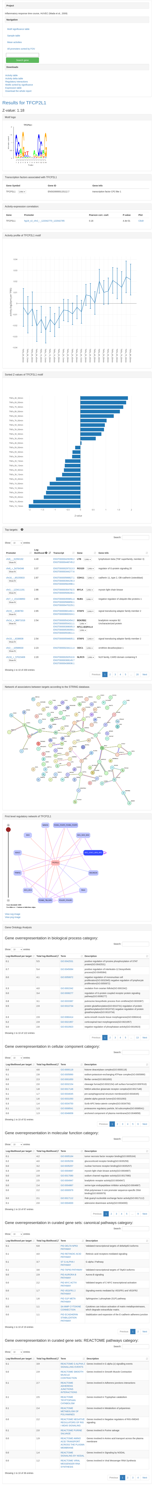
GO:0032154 (67, 1084)
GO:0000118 (67, 1069)
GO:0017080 (67, 1175)
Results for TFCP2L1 (24, 102)
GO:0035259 (67, 1161)
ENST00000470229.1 (63, 605)
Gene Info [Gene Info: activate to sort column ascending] (104, 553)
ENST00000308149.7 (63, 660)
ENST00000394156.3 (63, 581)
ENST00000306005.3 (63, 626)
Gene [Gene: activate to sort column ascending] (79, 553)
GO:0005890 (67, 1074)
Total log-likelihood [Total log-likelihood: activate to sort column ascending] (46, 956)
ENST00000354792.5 (63, 589)
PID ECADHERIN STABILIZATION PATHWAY (69, 1317)
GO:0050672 (67, 977)
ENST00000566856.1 (63, 602)
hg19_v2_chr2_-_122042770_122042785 (44, 221)
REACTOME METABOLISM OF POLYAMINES (70, 1411)
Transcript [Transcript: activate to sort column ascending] (58, 553)
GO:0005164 (67, 1156)
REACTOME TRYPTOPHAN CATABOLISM (68, 1400)
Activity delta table (14, 78)
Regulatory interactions (16, 81)
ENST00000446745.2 (63, 562)
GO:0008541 (67, 1108)
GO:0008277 (67, 993)
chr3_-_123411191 (15, 589)
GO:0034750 (67, 1103)
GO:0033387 (67, 1001)
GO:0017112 (67, 1198)
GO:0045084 (67, 969)
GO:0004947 (67, 1180)
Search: (131, 537)
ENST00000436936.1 (63, 663)
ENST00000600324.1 (63, 614)
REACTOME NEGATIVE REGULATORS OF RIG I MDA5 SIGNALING (73, 1422)
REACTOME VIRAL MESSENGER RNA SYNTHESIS (70, 1463)
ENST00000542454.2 (63, 620)
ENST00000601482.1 (63, 611)
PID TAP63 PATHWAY (71, 1270)
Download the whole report (18, 91)
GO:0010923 (67, 1027)
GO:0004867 (67, 1185)
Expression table (13, 88)
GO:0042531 (67, 961)
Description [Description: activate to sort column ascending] (91, 956)
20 (137, 674)
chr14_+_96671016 (15, 620)
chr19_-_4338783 (14, 611)
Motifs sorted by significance (19, 85)
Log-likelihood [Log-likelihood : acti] (40, 551)
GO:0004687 (67, 1171)
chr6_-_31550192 (14, 559)
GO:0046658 (67, 1113)
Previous (96, 674)
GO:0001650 (67, 1079)
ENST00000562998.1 (63, 584)
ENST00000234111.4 (63, 648)
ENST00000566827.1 (63, 577)
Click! (141, 221)
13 (137, 1037)
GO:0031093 (67, 1098)
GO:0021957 (67, 1022)
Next (145, 674)
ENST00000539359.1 (63, 629)
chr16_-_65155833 (15, 577)
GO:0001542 (67, 988)
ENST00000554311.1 (63, 623)
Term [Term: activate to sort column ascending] (63, 956)
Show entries (17, 543)
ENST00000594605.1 (63, 638)
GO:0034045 (67, 1094)
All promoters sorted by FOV (21, 49)
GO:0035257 (67, 1166)
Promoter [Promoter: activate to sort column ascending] (11, 553)
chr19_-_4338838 (14, 638)
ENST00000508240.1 (63, 593)
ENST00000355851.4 (63, 599)
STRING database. (79, 687)
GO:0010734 (67, 1006)
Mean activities (14, 42)
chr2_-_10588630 (14, 648)
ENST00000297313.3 (63, 568)
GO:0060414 (67, 1017)
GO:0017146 (67, 1089)
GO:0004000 (67, 1203)
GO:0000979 (67, 1190)
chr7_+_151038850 (15, 599)
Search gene (22, 60)
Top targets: (12, 529)
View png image (12, 917)
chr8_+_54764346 (15, 568)
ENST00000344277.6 (63, 571)
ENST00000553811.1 (63, 633)
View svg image (12, 914)
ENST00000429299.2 (63, 559)
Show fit (12, 562)
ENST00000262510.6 (63, 657)
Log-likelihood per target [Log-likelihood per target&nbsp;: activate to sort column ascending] (19, 956)
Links (22, 192)
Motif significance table (18, 29)
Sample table (13, 35)
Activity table (11, 75)
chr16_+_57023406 (15, 657)
